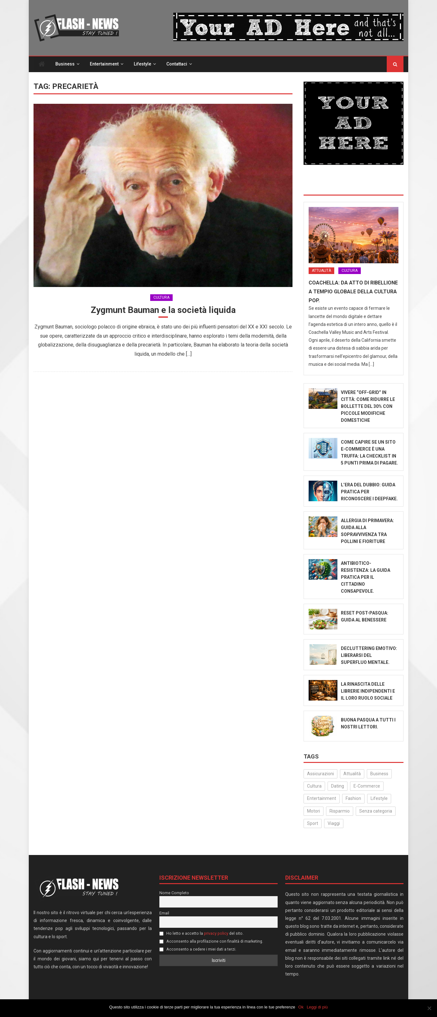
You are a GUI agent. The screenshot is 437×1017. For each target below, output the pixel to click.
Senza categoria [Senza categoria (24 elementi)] (375, 811)
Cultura (161, 298)
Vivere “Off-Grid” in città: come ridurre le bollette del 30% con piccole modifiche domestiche (368, 406)
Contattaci (176, 64)
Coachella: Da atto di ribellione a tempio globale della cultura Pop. (353, 292)
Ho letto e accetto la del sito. (201, 934)
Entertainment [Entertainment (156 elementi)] (321, 799)
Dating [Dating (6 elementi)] (337, 786)
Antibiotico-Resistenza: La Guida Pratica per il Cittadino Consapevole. (365, 577)
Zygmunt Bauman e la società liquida (163, 311)
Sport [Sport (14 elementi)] (312, 824)
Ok (301, 1007)
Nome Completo (174, 893)
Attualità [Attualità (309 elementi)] (352, 774)
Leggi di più (317, 1007)
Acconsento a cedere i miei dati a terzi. (197, 949)
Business (65, 64)
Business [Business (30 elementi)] (379, 774)
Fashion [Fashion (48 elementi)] (353, 799)
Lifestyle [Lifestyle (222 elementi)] (379, 799)
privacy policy (216, 934)
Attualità (321, 271)
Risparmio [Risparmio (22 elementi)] (339, 811)
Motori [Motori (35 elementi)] (313, 811)
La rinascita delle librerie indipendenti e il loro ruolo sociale (368, 691)
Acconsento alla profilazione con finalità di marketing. (211, 941)
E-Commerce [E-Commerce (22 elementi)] (367, 786)
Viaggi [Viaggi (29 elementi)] (334, 824)
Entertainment (104, 64)
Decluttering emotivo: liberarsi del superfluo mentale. (369, 655)
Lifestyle (142, 64)
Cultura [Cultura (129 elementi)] (314, 786)
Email (164, 913)
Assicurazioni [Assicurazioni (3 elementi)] (320, 774)
